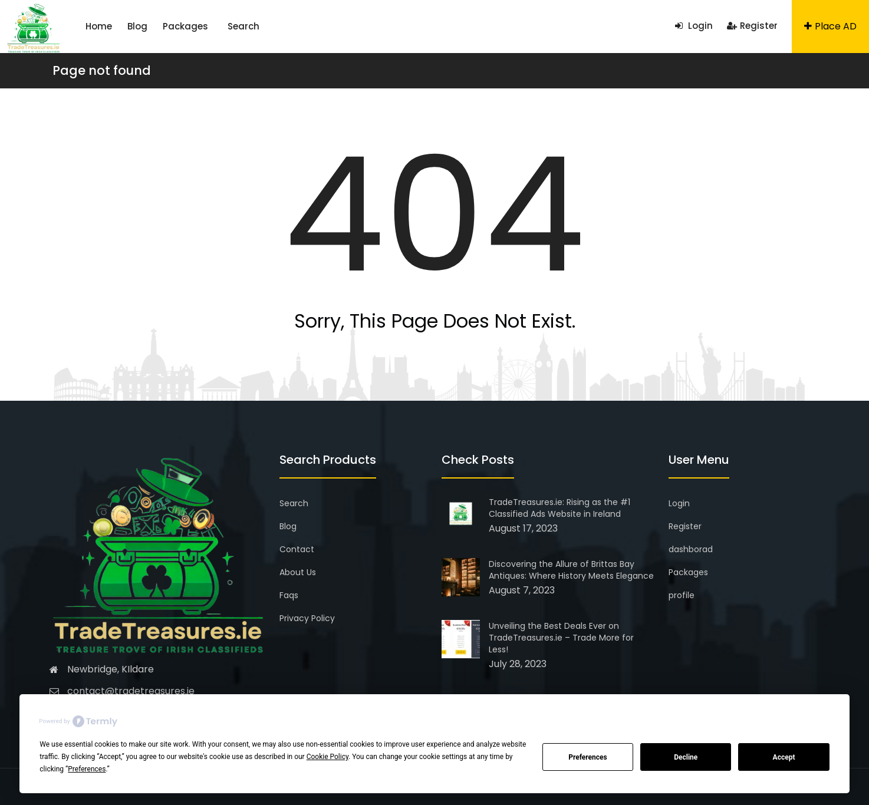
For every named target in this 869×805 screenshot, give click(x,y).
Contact (296, 549)
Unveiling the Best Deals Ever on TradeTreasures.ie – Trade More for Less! (561, 637)
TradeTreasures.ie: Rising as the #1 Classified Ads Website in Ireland (559, 508)
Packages (185, 26)
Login (694, 25)
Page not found (101, 70)
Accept (784, 757)
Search (243, 26)
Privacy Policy (307, 618)
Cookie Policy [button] (327, 757)
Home (98, 26)
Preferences (587, 757)
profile (681, 595)
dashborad (691, 549)
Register (752, 25)
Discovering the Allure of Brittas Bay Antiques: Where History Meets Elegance (571, 570)
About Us (297, 572)
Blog (137, 26)
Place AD (830, 26)
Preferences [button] (87, 769)
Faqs (288, 595)
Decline (685, 757)
